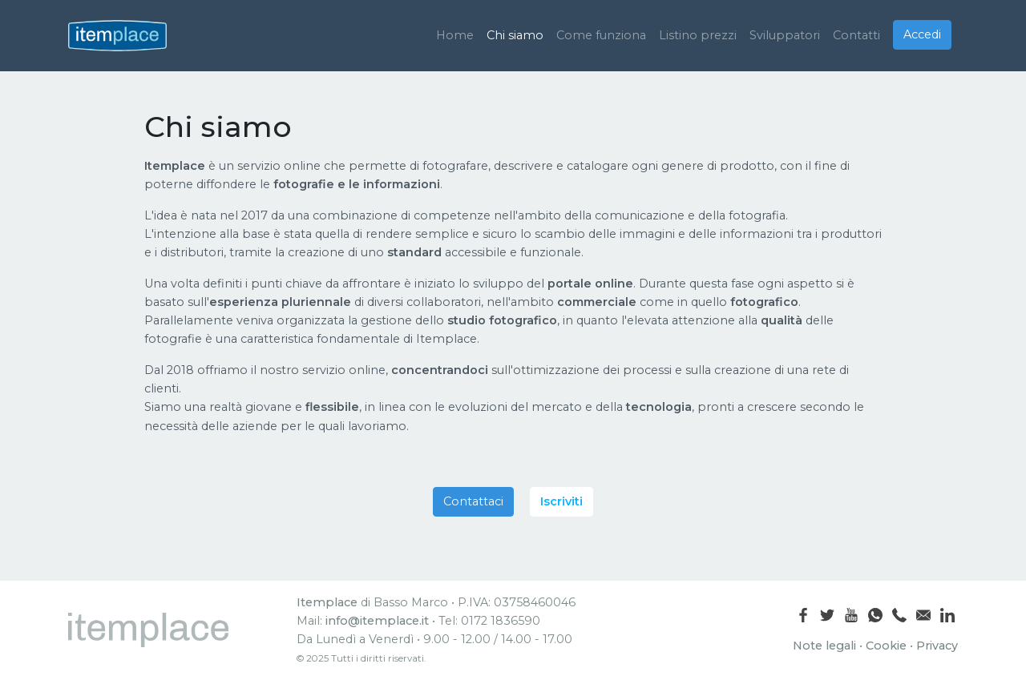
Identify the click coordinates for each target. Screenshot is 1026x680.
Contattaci (473, 501)
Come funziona (601, 35)
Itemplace (327, 602)
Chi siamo (515, 35)
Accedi (922, 34)
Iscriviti (561, 501)
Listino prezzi (698, 35)
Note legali (824, 645)
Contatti (856, 35)
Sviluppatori (784, 35)
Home (455, 35)
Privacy (937, 645)
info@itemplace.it (377, 621)
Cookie (886, 645)
